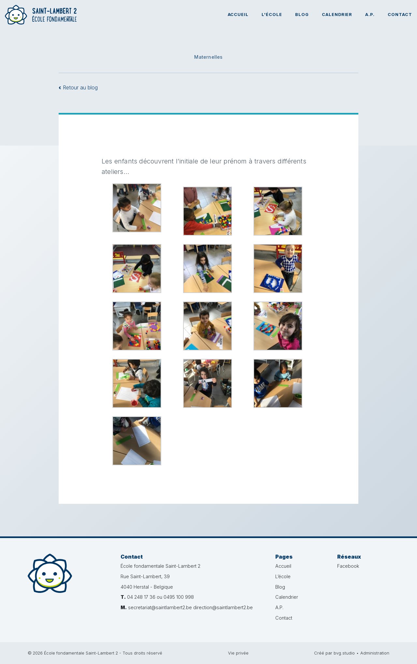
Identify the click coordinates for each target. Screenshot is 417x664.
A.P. (370, 14)
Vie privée (238, 653)
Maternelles (208, 57)
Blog (302, 14)
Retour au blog (78, 87)
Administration (374, 653)
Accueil (238, 14)
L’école (283, 576)
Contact (400, 14)
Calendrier (337, 14)
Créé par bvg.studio (334, 653)
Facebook (348, 566)
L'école (272, 14)
